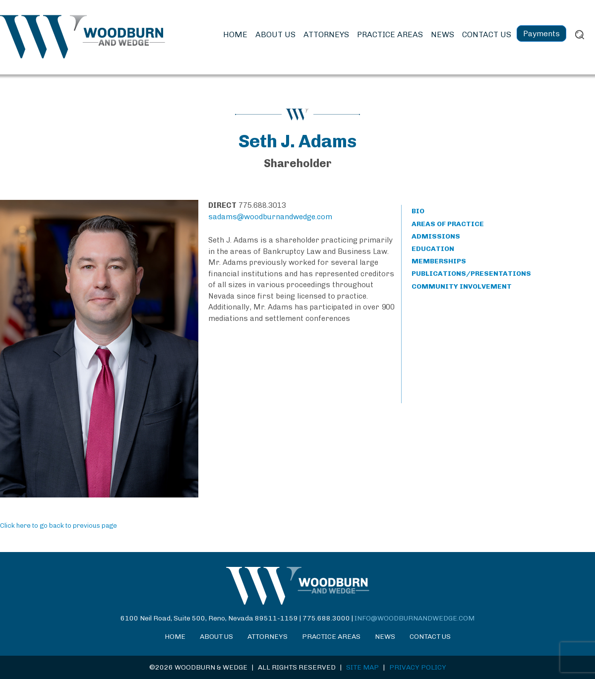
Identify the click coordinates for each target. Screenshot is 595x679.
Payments (541, 33)
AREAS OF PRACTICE (448, 224)
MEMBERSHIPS (439, 261)
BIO (418, 211)
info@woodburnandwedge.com (415, 618)
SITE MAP (362, 667)
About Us (275, 34)
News (442, 34)
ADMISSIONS (436, 236)
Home (235, 34)
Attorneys (326, 34)
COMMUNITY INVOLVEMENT (462, 286)
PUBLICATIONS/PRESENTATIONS (471, 273)
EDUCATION (433, 249)
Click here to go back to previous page (58, 525)
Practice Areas (390, 34)
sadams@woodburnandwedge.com (270, 216)
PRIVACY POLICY (417, 667)
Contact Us (486, 34)
